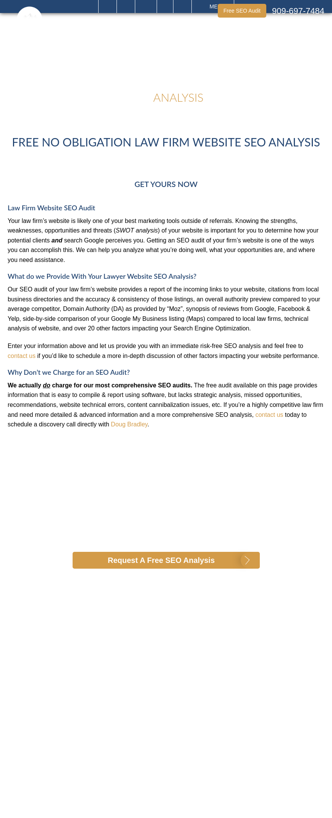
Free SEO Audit (242, 11)
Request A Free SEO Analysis (161, 560)
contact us (22, 356)
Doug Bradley (129, 424)
